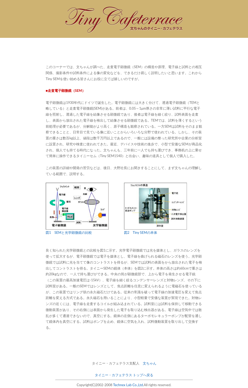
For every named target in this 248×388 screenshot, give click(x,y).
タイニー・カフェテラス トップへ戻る (124, 375)
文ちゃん (149, 363)
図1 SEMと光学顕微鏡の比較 (69, 232)
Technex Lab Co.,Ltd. (128, 385)
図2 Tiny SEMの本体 (140, 232)
